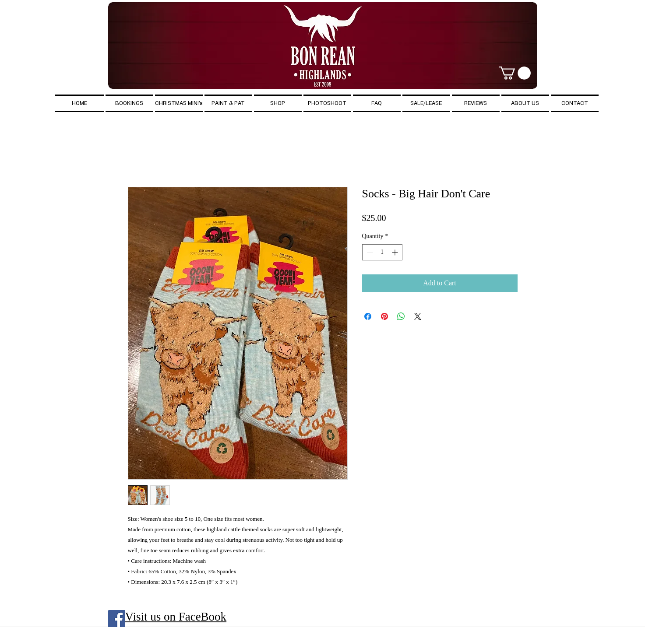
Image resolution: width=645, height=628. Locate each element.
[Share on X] (417, 316)
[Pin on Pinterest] (384, 316)
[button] (515, 73)
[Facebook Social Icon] (116, 618)
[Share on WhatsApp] (401, 316)
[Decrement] (368, 252)
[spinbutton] (382, 252)
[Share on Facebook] (368, 316)
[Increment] (395, 252)
